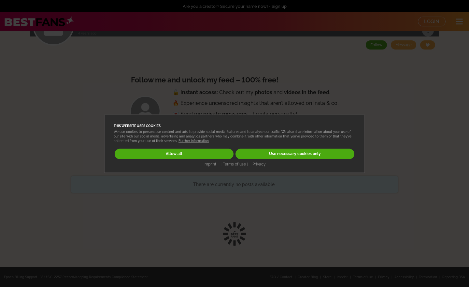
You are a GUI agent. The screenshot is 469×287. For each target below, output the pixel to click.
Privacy (259, 164)
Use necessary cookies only (295, 154)
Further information (193, 141)
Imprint (210, 164)
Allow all (174, 154)
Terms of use (234, 164)
